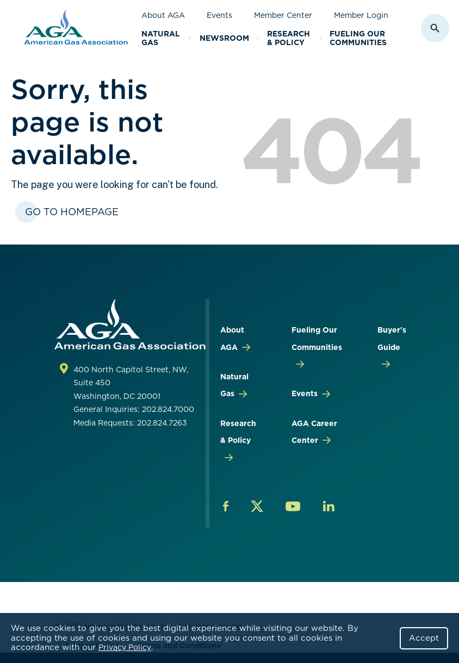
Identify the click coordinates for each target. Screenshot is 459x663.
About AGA (163, 15)
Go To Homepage (72, 211)
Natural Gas (160, 38)
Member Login (361, 15)
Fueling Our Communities (358, 38)
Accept (424, 638)
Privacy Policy (124, 647)
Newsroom (224, 38)
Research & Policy (288, 38)
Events (219, 15)
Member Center (283, 15)
